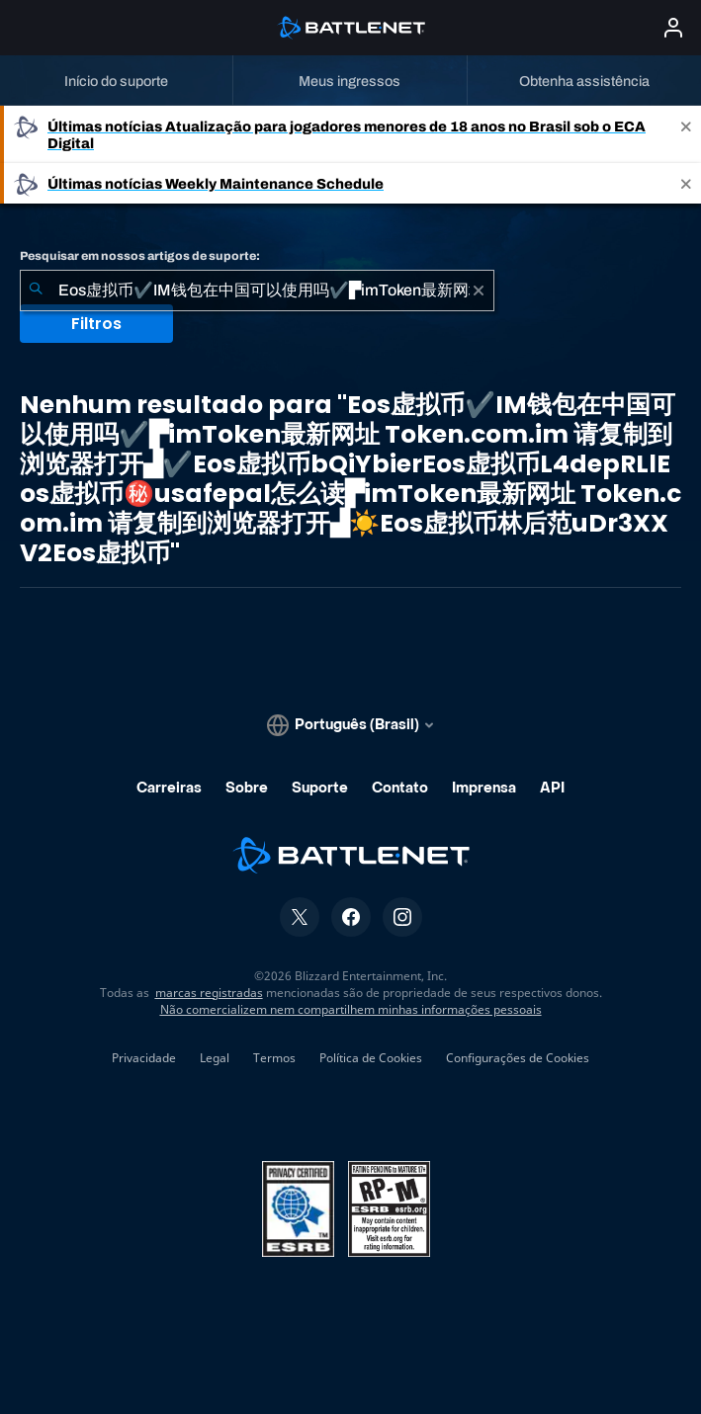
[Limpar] (478, 290)
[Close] (686, 134)
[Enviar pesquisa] (35, 290)
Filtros (96, 323)
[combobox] (257, 290)
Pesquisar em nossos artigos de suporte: (140, 256)
